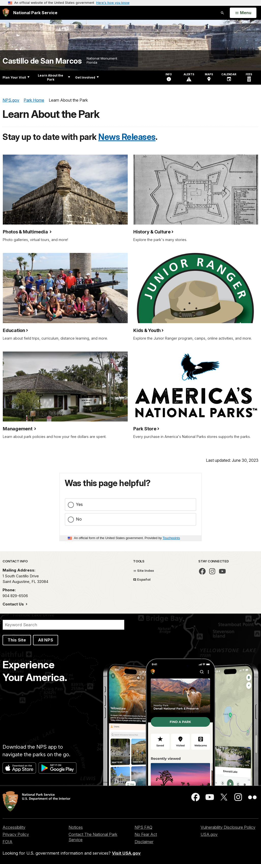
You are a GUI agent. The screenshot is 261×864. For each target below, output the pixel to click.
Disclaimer (144, 841)
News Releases (127, 137)
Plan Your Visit (16, 77)
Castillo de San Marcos (42, 61)
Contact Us (14, 604)
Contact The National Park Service (93, 837)
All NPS (45, 639)
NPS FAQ (143, 827)
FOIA (7, 841)
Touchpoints (171, 538)
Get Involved (87, 77)
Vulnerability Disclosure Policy (228, 827)
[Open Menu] (243, 13)
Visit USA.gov (126, 853)
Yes (79, 504)
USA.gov (209, 834)
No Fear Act (146, 834)
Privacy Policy (16, 834)
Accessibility (14, 827)
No (79, 519)
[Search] (63, 625)
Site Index (143, 570)
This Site (17, 639)
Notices (76, 827)
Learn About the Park (54, 77)
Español (142, 579)
